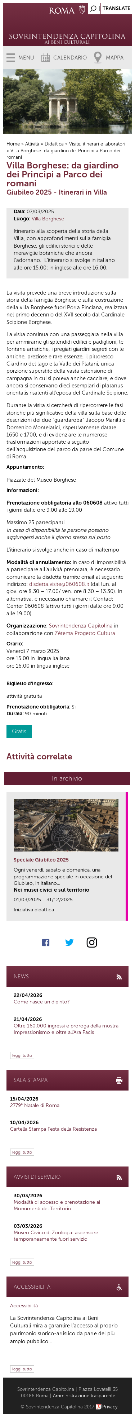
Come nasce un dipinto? (42, 1002)
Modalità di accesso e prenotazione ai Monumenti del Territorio (57, 1205)
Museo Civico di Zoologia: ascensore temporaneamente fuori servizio (56, 1236)
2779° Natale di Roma (34, 1105)
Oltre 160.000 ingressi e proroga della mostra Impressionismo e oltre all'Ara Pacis (66, 1029)
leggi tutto (22, 1055)
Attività (32, 144)
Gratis (19, 731)
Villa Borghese (48, 219)
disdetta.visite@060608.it (59, 584)
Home (13, 144)
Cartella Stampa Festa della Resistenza (53, 1129)
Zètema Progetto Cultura (85, 633)
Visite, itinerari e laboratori (97, 144)
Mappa (114, 57)
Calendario (70, 57)
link (122, 913)
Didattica (54, 144)
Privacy (110, 1406)
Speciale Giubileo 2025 (41, 860)
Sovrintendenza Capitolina (81, 625)
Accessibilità (24, 1306)
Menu (26, 57)
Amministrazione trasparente (84, 1395)
